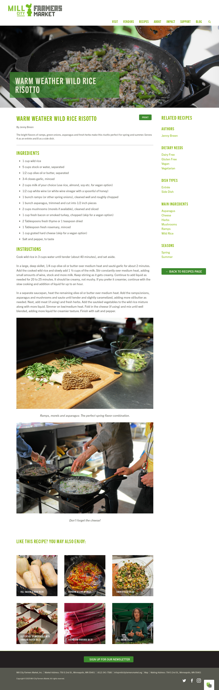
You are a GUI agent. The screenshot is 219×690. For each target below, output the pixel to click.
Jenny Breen (170, 135)
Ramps (166, 229)
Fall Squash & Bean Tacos (36, 575)
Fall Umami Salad (132, 623)
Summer (167, 257)
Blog (199, 21)
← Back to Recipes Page (183, 271)
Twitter (184, 680)
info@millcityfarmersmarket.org (128, 672)
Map (146, 672)
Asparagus (168, 211)
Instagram (199, 680)
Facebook (191, 680)
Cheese (166, 215)
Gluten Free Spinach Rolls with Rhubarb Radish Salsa (36, 623)
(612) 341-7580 (104, 672)
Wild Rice (167, 233)
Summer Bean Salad (132, 575)
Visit (115, 21)
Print (145, 117)
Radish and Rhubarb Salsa (84, 623)
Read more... (109, 67)
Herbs (165, 220)
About (157, 21)
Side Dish (168, 191)
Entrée (166, 187)
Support (185, 21)
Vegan (165, 163)
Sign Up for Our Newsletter (108, 659)
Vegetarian (168, 168)
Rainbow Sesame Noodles (84, 575)
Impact (170, 21)
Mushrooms (169, 224)
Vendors (128, 21)
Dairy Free (168, 154)
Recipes (144, 21)
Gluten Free (169, 159)
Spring (166, 252)
